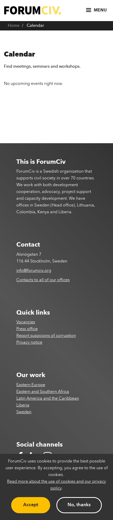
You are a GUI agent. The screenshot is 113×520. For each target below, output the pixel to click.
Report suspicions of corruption (46, 336)
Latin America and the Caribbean (47, 399)
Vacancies (25, 322)
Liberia (22, 405)
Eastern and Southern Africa (42, 392)
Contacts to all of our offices (43, 280)
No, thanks (79, 505)
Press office (27, 329)
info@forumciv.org (33, 271)
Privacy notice (29, 343)
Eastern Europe (30, 385)
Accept (30, 505)
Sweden (23, 412)
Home (13, 26)
